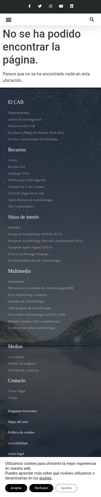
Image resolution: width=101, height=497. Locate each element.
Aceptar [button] (16, 488)
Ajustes (66, 488)
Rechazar (41, 488)
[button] (8, 19)
